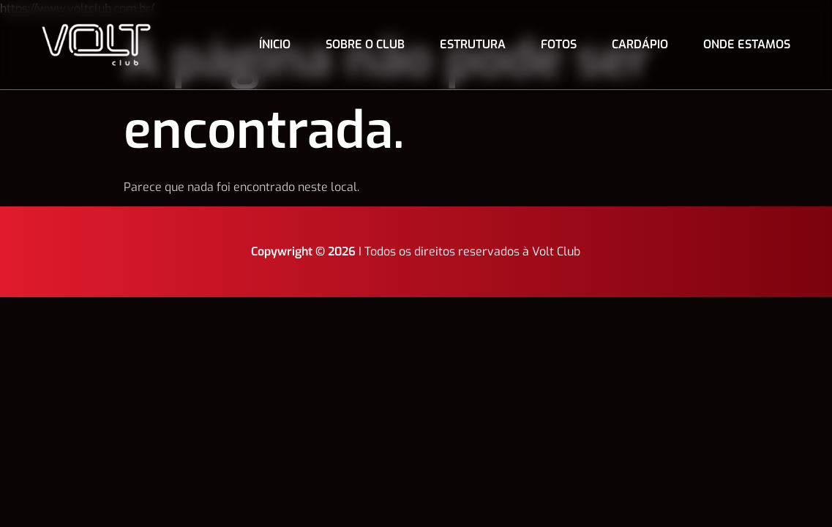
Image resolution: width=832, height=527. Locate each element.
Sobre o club (365, 44)
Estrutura (473, 44)
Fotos (559, 44)
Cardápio (640, 44)
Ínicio (275, 44)
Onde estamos (746, 44)
